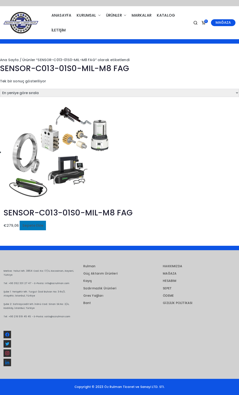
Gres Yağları (93, 295)
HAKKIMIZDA (172, 266)
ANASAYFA (61, 15)
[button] (98, 15)
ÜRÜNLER (116, 15)
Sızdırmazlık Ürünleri (99, 288)
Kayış (87, 281)
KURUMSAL (89, 15)
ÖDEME (168, 295)
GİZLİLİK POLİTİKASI (177, 303)
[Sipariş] (119, 93)
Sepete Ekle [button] (32, 225)
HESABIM (169, 281)
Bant (87, 303)
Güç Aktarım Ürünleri (100, 273)
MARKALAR (142, 15)
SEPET (167, 288)
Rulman (89, 266)
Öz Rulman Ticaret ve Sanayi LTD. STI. (134, 387)
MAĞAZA (223, 22)
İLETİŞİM (58, 30)
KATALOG (166, 15)
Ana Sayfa (9, 59)
